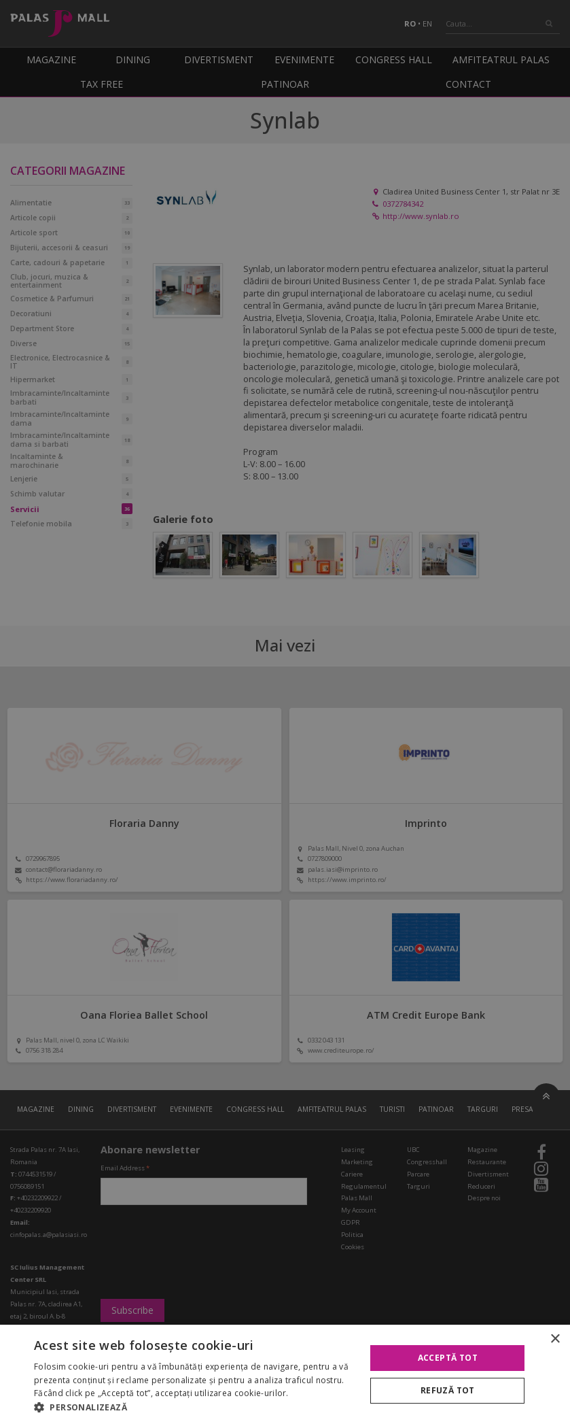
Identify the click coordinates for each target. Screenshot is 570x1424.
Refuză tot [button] (448, 1390)
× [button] (555, 1339)
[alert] (285, 712)
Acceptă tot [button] (448, 1357)
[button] (195, 1407)
